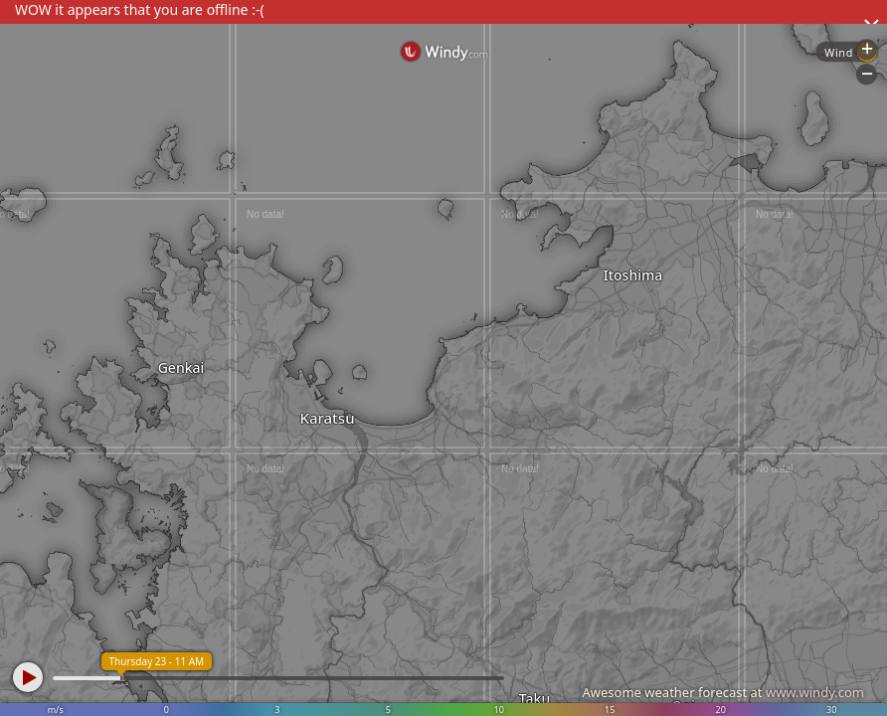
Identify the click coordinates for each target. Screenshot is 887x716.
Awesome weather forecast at (723, 692)
